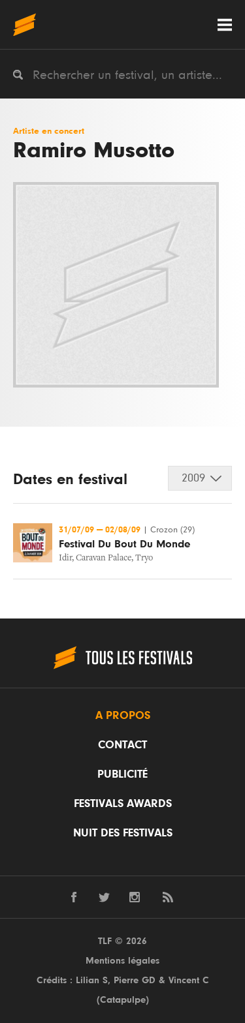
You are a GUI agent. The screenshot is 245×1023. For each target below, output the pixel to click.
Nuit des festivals (122, 833)
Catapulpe (123, 1000)
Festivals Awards (123, 804)
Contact (122, 745)
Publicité (122, 774)
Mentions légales (122, 961)
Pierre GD (134, 980)
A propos (122, 716)
